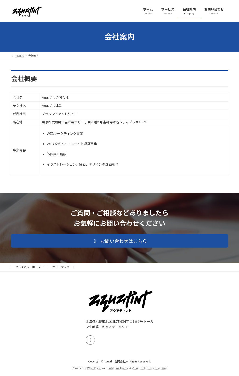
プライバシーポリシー (29, 267)
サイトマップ (61, 267)
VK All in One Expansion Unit (149, 368)
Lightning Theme (118, 368)
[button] (119, 241)
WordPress (94, 368)
